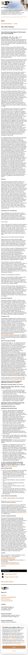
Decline (14, 651)
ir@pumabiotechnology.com (8, 558)
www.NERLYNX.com (21, 512)
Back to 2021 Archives (7, 581)
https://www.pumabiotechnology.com (10, 334)
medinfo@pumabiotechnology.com (10, 616)
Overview (3, 595)
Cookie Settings (12, 639)
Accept (14, 647)
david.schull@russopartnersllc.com (10, 562)
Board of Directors (6, 599)
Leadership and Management (8, 597)
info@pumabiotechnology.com (8, 557)
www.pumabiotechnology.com (17, 379)
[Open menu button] (26, 2)
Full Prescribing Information (14, 501)
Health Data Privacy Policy (14, 643)
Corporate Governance (7, 600)
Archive (15, 23)
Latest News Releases (6, 23)
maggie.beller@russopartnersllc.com (10, 564)
